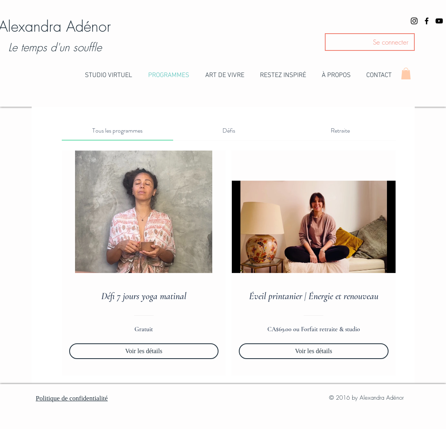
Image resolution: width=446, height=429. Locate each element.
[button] (108, 75)
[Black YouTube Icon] (439, 20)
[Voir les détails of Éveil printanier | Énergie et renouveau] (314, 351)
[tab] (117, 130)
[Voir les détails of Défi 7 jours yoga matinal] (144, 351)
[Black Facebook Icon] (426, 20)
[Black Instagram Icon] (414, 20)
